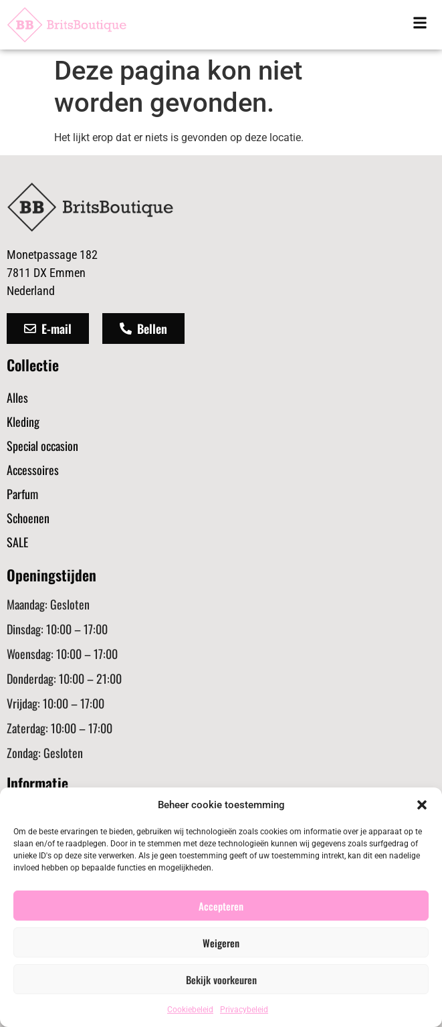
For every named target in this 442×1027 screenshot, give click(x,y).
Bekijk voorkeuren (221, 979)
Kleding (23, 421)
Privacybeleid (244, 1009)
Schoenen (28, 518)
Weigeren (221, 942)
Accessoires (33, 469)
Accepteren (221, 906)
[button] (422, 805)
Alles (17, 397)
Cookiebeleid (190, 1009)
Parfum (22, 493)
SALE (17, 542)
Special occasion (42, 445)
